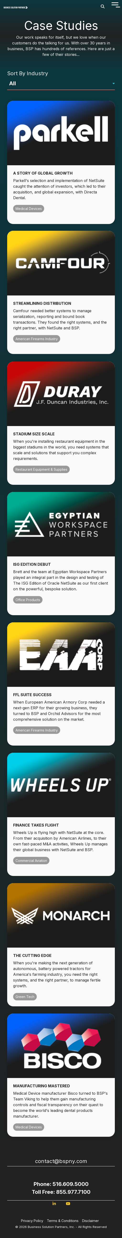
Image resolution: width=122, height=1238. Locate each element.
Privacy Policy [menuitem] (32, 1221)
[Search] (102, 6)
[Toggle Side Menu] (114, 4)
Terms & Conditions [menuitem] (63, 1221)
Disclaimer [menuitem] (90, 1221)
